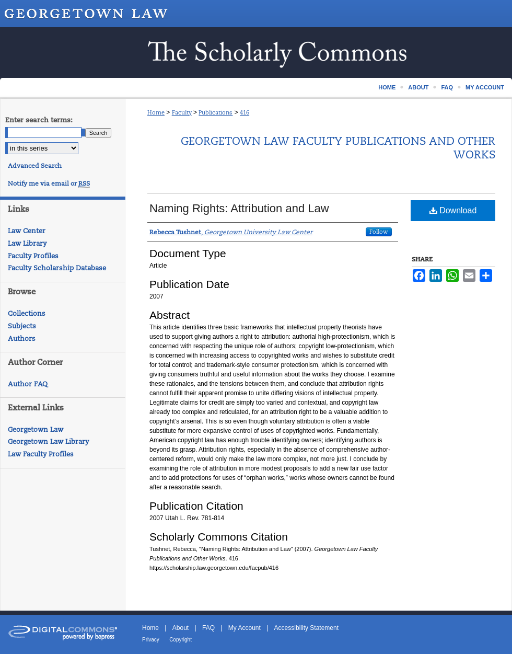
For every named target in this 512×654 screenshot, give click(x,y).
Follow (378, 231)
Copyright (180, 639)
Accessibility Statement (306, 628)
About (180, 628)
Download (453, 210)
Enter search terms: (39, 120)
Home (156, 112)
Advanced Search (35, 165)
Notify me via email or (49, 183)
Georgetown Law (35, 429)
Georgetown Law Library (48, 441)
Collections (26, 313)
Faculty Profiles (33, 256)
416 (244, 112)
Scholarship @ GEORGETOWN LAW (256, 52)
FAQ (208, 628)
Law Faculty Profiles (41, 454)
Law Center (26, 231)
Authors (22, 338)
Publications (215, 112)
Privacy (150, 639)
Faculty (182, 112)
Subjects (22, 326)
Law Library (27, 243)
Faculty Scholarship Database (57, 268)
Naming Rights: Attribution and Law (239, 208)
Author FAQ (28, 384)
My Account (244, 628)
